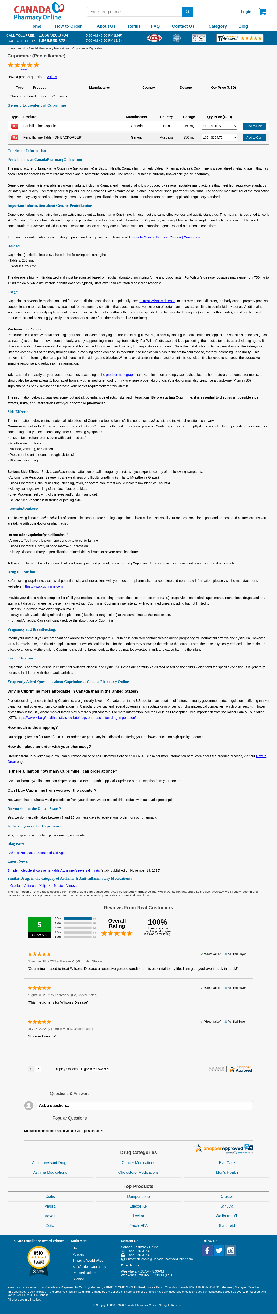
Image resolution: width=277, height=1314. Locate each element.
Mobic (58, 886)
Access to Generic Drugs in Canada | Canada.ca (164, 237)
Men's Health (227, 1172)
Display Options (66, 1069)
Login (246, 12)
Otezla (15, 886)
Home (35, 26)
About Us (106, 26)
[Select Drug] (219, 126)
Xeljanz (44, 886)
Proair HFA (138, 1226)
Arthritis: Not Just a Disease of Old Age (36, 853)
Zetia (50, 1226)
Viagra (50, 1206)
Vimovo (71, 886)
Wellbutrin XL (227, 1216)
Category (218, 26)
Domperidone (138, 1197)
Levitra (138, 1216)
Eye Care (227, 1163)
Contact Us (183, 26)
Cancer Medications (138, 1163)
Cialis (50, 1197)
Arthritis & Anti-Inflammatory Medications (43, 48)
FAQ (155, 26)
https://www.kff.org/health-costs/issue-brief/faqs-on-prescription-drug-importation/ (77, 718)
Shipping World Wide (87, 1260)
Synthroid (227, 1226)
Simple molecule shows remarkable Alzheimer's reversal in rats (54, 870)
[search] (188, 12)
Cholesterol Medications (138, 1172)
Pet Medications (84, 1273)
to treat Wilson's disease (157, 301)
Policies (78, 1254)
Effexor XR (138, 1206)
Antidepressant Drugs (50, 1163)
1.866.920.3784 (53, 35)
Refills (134, 26)
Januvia (226, 1206)
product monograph (120, 375)
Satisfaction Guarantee (89, 1267)
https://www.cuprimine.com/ (43, 586)
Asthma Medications (50, 1172)
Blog (243, 26)
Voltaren (30, 886)
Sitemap (78, 1279)
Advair (50, 1216)
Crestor (227, 1197)
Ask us (52, 77)
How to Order (68, 26)
